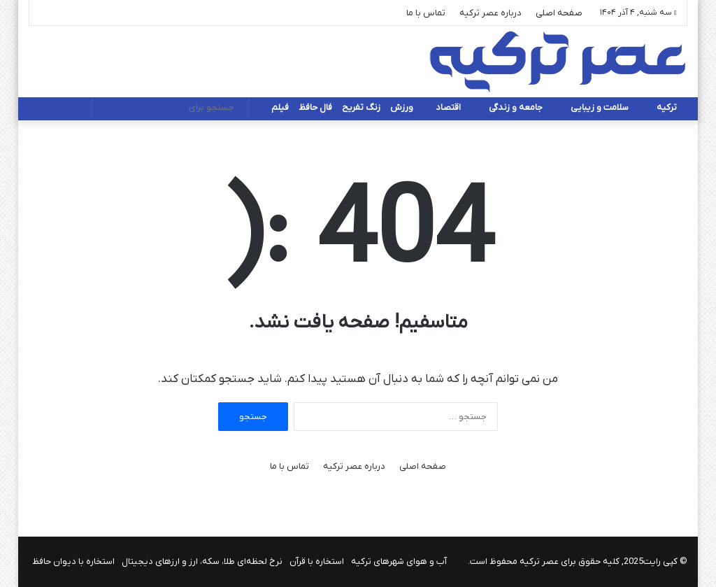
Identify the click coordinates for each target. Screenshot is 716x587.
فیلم (280, 107)
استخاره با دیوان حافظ (73, 561)
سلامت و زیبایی (600, 107)
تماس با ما (425, 13)
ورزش (401, 107)
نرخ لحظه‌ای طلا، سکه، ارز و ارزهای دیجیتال (202, 561)
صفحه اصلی (559, 13)
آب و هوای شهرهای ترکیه (399, 561)
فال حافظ (315, 107)
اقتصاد (448, 107)
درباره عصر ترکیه (490, 13)
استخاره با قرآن (316, 561)
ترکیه (667, 107)
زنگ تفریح (361, 107)
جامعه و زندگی (516, 107)
